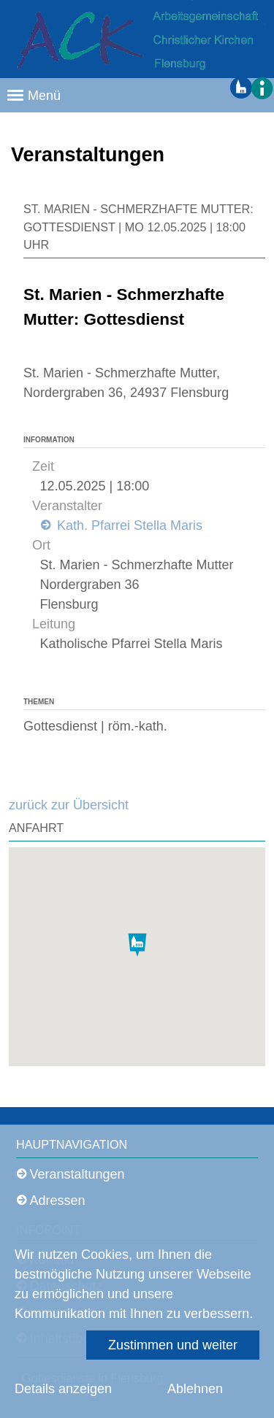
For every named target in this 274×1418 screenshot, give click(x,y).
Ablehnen (195, 1389)
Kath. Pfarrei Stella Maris (127, 525)
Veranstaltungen (77, 1174)
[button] (261, 87)
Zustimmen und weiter (172, 1345)
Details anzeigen (63, 1389)
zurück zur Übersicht (69, 805)
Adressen (57, 1200)
